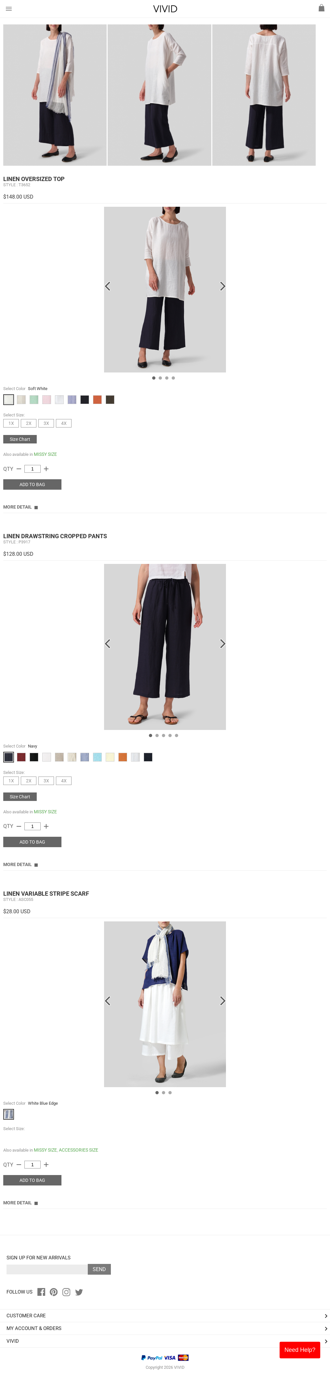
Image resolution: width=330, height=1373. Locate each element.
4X (64, 423)
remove (19, 469)
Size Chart (20, 439)
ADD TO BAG (32, 484)
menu (9, 9)
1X (11, 423)
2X (29, 423)
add (46, 469)
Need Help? (299, 1350)
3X (46, 423)
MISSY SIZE (45, 454)
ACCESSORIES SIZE (78, 1150)
